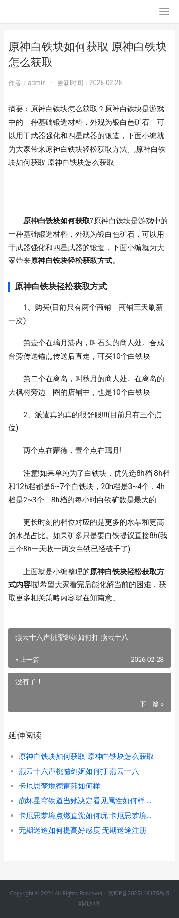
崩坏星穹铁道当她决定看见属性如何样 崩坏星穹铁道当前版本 (87, 800)
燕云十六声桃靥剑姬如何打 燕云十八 (79, 771)
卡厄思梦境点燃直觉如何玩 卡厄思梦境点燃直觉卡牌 (87, 815)
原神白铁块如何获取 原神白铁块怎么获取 (86, 756)
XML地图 (89, 903)
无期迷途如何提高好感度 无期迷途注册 (83, 830)
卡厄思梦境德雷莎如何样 (59, 786)
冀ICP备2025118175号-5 (138, 893)
